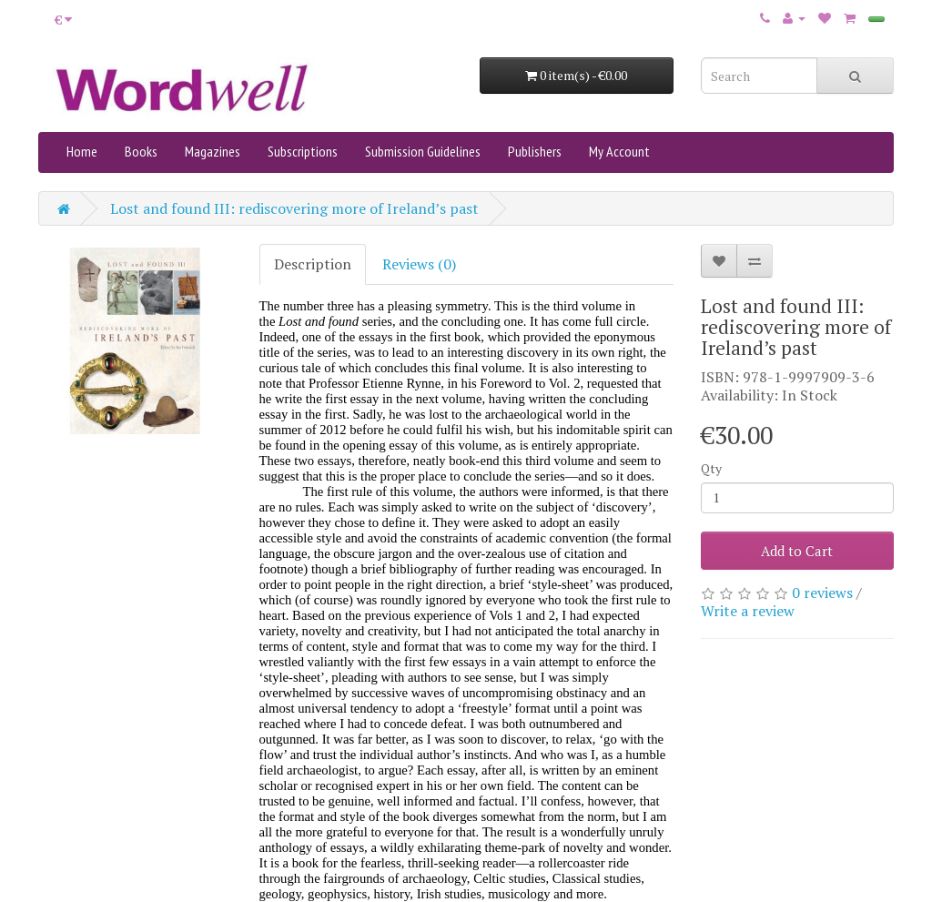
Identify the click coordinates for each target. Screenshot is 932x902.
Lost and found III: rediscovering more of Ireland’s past (294, 208)
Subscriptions (303, 151)
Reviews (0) (419, 264)
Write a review (748, 611)
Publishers (535, 151)
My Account (619, 151)
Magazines (212, 151)
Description (312, 264)
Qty (711, 468)
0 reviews (822, 593)
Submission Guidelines (423, 151)
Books (141, 151)
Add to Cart (797, 551)
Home (81, 151)
